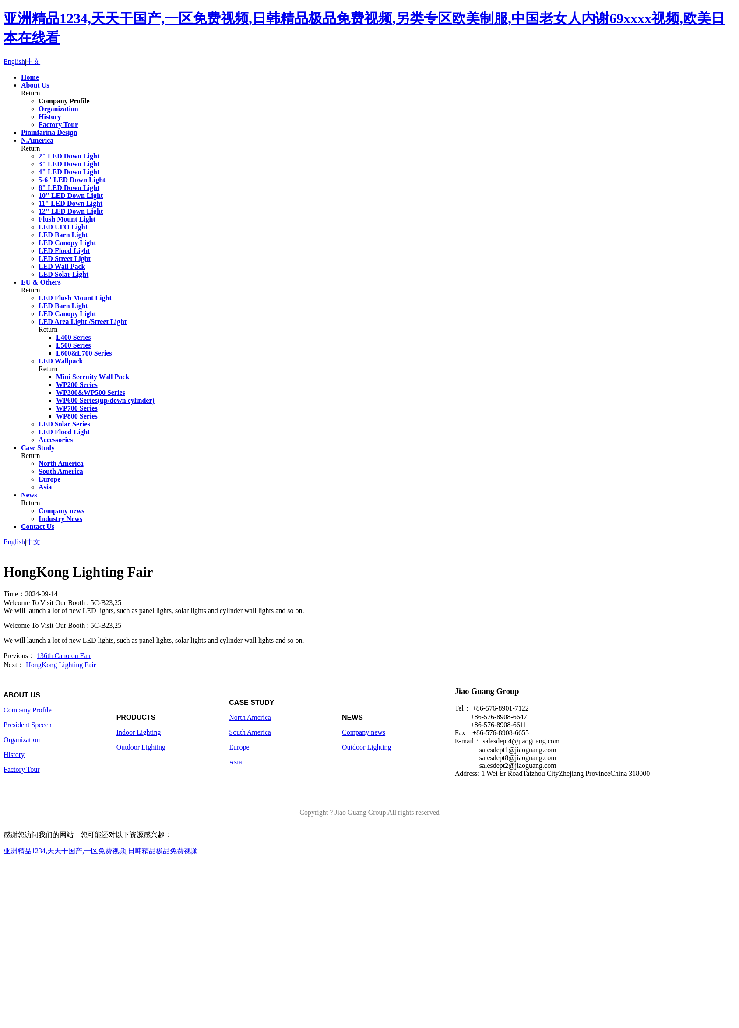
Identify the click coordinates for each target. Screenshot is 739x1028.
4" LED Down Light (69, 172)
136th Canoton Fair (64, 655)
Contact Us (37, 526)
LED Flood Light (64, 250)
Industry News (60, 518)
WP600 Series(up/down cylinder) (105, 400)
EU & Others (41, 282)
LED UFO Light (63, 227)
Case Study (38, 447)
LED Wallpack (61, 361)
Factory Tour (58, 124)
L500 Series (73, 345)
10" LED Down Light (71, 195)
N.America (37, 140)
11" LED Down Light (70, 203)
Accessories (56, 440)
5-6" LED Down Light (72, 179)
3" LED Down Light (69, 164)
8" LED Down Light (69, 187)
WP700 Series (77, 408)
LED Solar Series (64, 424)
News (29, 495)
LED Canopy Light (67, 242)
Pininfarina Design (49, 132)
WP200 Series (77, 384)
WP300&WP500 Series (90, 392)
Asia (45, 487)
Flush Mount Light (67, 219)
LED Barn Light (63, 235)
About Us (35, 85)
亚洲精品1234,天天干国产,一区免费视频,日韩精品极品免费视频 (101, 851)
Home (30, 77)
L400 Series (73, 337)
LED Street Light (65, 258)
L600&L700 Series (84, 353)
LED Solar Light (63, 274)
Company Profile (64, 101)
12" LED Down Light (71, 211)
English (14, 61)
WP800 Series (77, 416)
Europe (49, 479)
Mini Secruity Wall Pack (92, 376)
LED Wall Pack (62, 266)
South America (61, 471)
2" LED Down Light (69, 156)
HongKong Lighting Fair (61, 665)
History (50, 116)
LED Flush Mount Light (75, 298)
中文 (33, 61)
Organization (58, 109)
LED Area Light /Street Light (83, 321)
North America (61, 463)
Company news (61, 510)
